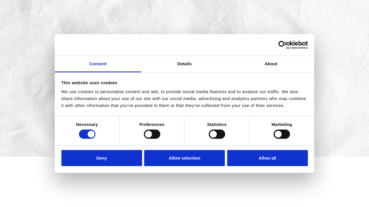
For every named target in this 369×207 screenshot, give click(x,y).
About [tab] (271, 63)
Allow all (267, 157)
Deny (101, 157)
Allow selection (184, 157)
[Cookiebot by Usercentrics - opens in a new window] (282, 45)
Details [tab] (184, 63)
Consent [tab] (98, 63)
